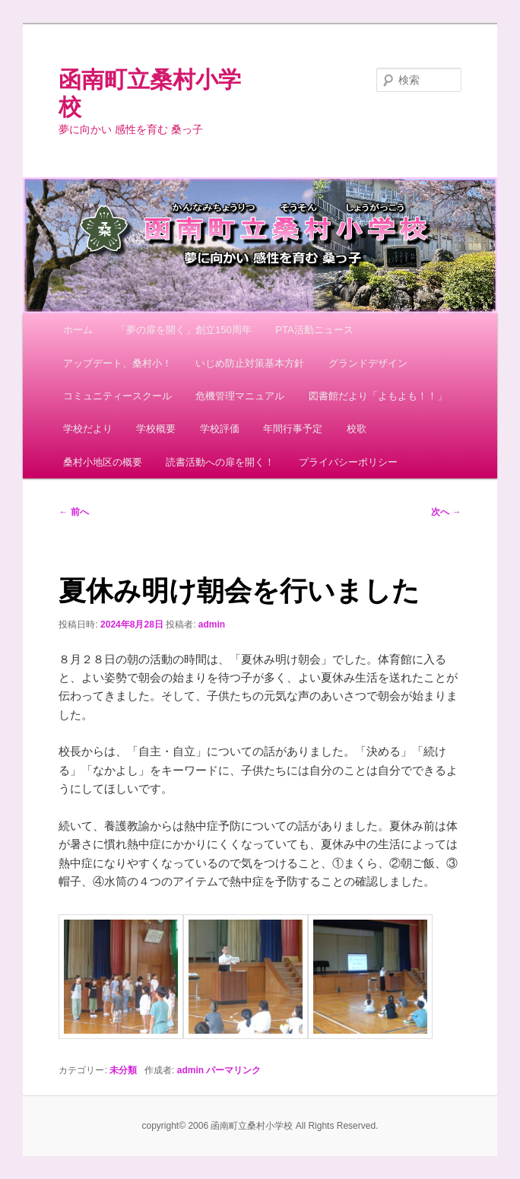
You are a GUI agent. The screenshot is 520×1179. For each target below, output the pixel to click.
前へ (73, 512)
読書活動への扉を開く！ (220, 462)
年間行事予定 (292, 428)
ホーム (78, 329)
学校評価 (219, 428)
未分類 (123, 1070)
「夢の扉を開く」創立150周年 (184, 329)
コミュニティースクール (117, 396)
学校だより (88, 428)
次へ (446, 512)
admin (211, 624)
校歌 (356, 428)
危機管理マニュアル (239, 396)
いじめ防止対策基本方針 (249, 363)
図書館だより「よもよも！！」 (378, 396)
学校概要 (156, 428)
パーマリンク (233, 1070)
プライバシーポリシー (348, 462)
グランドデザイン (367, 363)
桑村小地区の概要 (102, 462)
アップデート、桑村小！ (117, 363)
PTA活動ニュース (314, 329)
